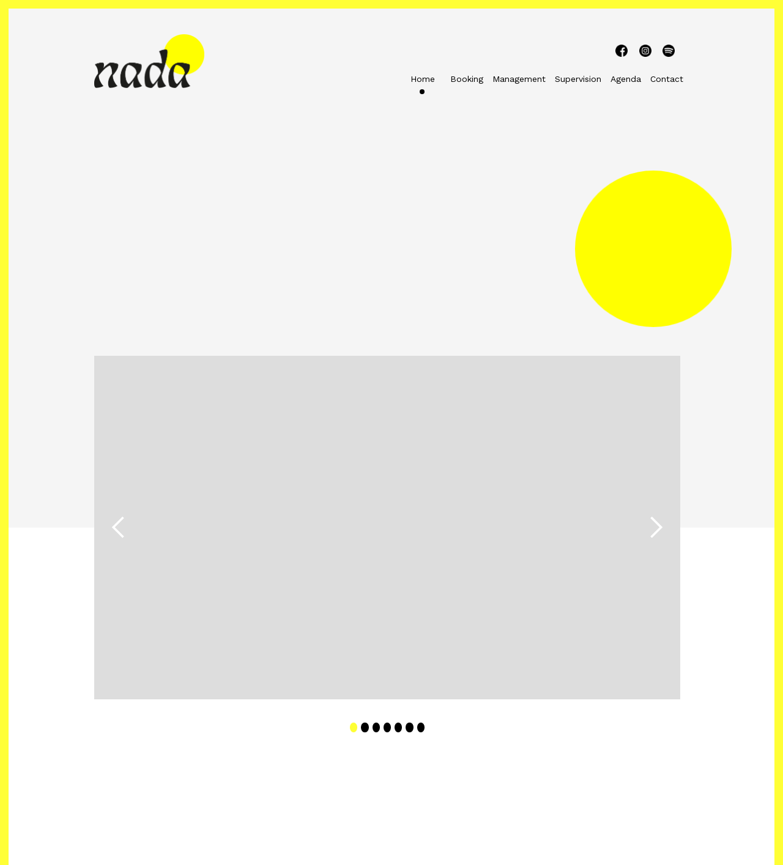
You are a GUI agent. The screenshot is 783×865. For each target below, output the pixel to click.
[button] (118, 527)
